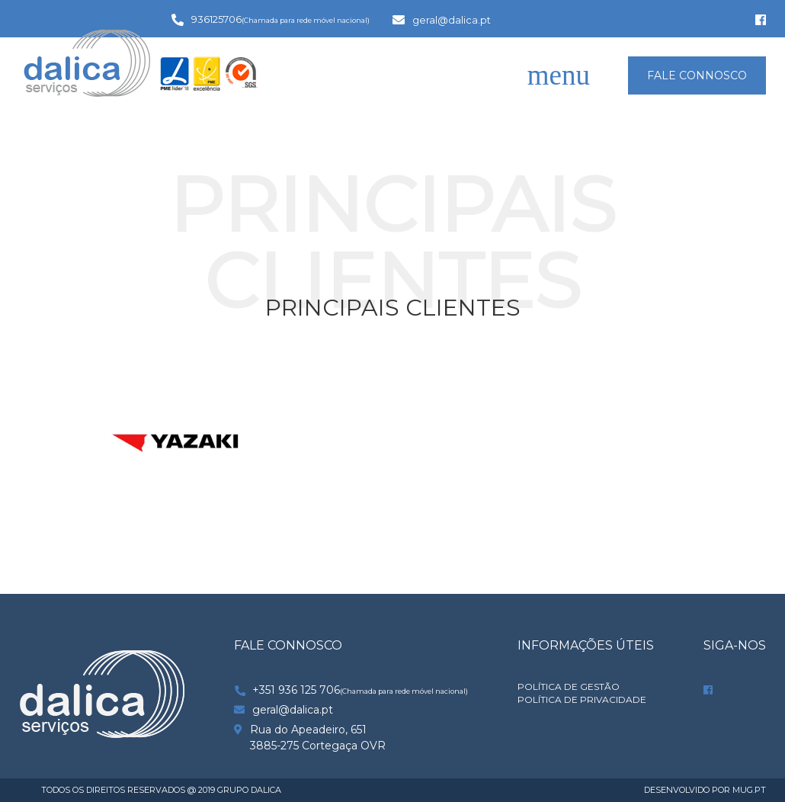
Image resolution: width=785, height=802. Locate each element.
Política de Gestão (568, 686)
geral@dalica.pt (451, 20)
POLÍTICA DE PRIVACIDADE (581, 699)
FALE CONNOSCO (697, 75)
